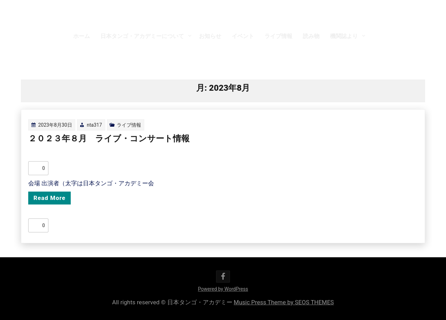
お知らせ (210, 36)
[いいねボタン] (35, 168)
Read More (49, 197)
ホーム (81, 36)
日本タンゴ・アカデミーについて (142, 36)
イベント (243, 36)
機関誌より (344, 36)
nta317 (94, 125)
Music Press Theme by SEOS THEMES (284, 302)
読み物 (311, 36)
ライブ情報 (278, 36)
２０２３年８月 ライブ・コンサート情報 (109, 138)
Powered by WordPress (223, 289)
